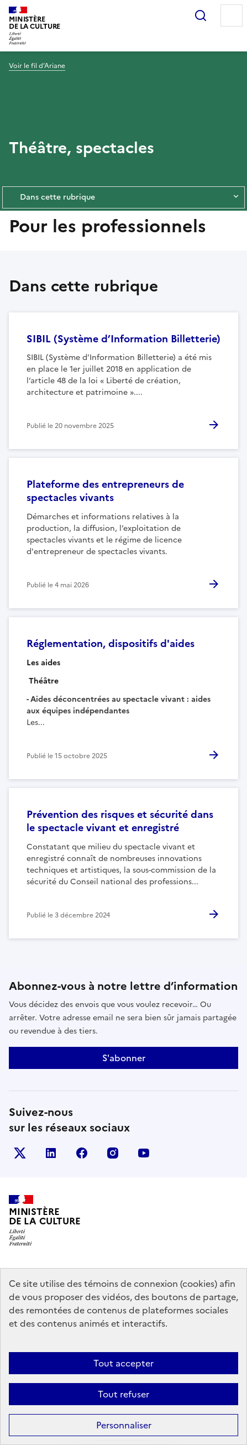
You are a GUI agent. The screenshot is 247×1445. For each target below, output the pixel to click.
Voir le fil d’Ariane (37, 66)
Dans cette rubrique (123, 197)
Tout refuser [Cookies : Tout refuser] (123, 1394)
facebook (82, 1153)
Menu (231, 15)
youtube (144, 1153)
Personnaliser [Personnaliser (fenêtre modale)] (123, 1425)
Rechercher (201, 15)
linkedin (51, 1153)
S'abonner (123, 1058)
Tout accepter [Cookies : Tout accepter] (123, 1363)
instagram (113, 1153)
